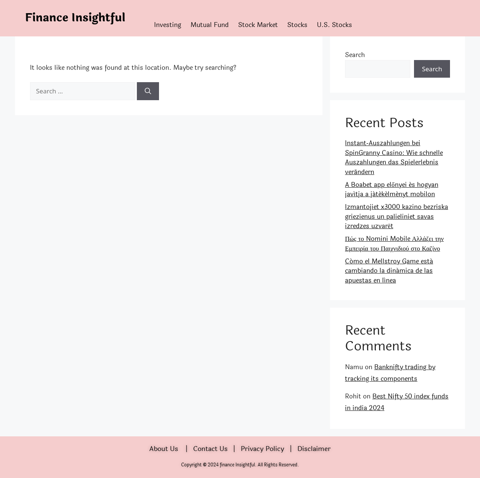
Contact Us (210, 448)
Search (355, 55)
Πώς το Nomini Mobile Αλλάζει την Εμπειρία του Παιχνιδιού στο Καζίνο (394, 244)
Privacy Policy (262, 448)
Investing (167, 25)
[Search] (148, 91)
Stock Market (258, 25)
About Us (163, 448)
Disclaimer (314, 448)
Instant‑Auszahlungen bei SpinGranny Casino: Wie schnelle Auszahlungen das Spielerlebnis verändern (394, 157)
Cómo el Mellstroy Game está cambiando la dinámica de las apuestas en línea (389, 271)
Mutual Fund (209, 25)
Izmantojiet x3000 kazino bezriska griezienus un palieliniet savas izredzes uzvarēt (396, 216)
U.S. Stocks (334, 25)
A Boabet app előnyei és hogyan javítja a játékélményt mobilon (391, 190)
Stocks (297, 25)
